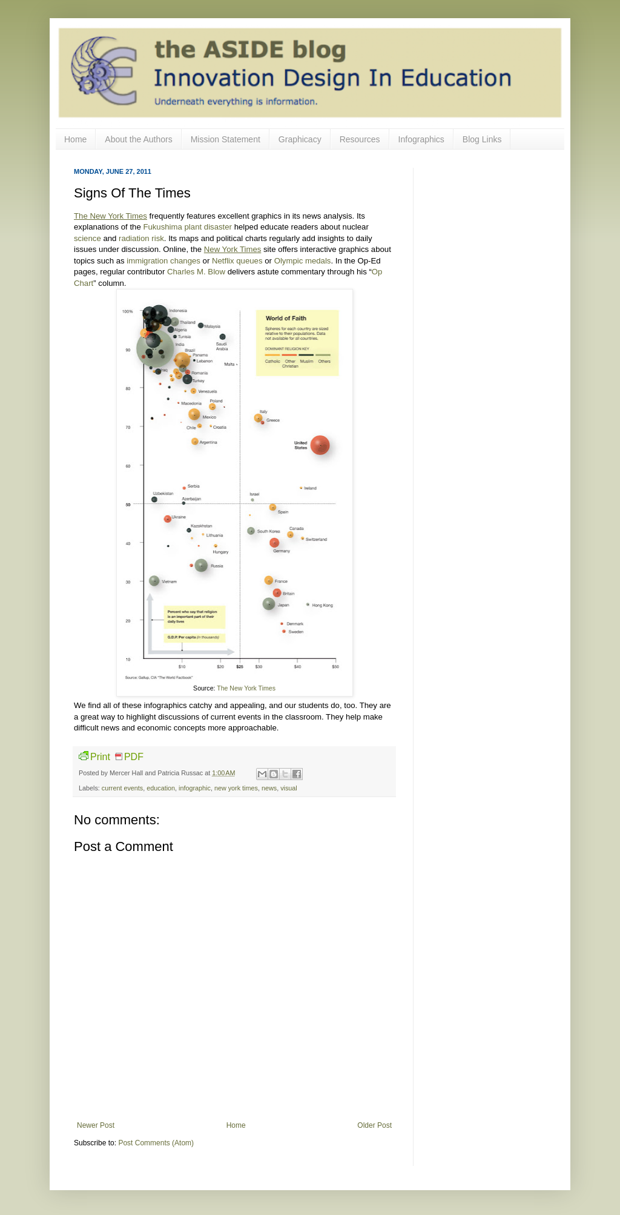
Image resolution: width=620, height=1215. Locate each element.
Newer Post (95, 1125)
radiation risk (141, 238)
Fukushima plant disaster (187, 226)
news (269, 788)
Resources (360, 139)
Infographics (421, 139)
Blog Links (482, 139)
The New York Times (246, 688)
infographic (195, 788)
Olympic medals (302, 260)
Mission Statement (225, 139)
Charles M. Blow (196, 271)
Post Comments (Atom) (156, 1143)
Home (75, 139)
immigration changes (163, 260)
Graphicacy (300, 139)
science (87, 238)
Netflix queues (237, 260)
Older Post (374, 1125)
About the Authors (138, 139)
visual (288, 788)
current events (122, 788)
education (161, 788)
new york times (236, 788)
